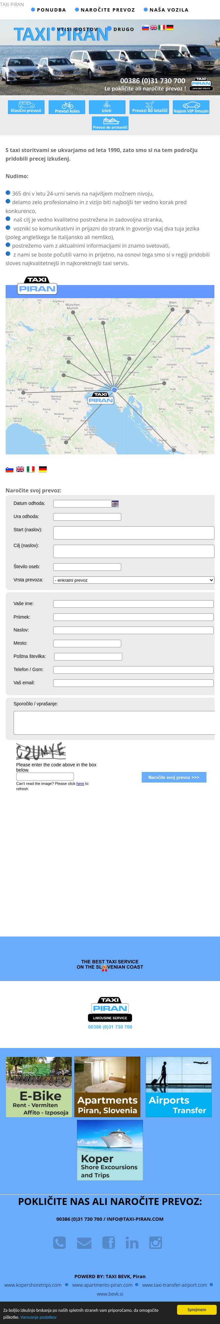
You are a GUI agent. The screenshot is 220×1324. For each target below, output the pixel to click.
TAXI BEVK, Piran (126, 1276)
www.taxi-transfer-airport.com (174, 1284)
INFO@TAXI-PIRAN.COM (134, 1219)
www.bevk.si (110, 1293)
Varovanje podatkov (38, 1317)
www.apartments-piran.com (102, 1284)
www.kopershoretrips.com (32, 1284)
